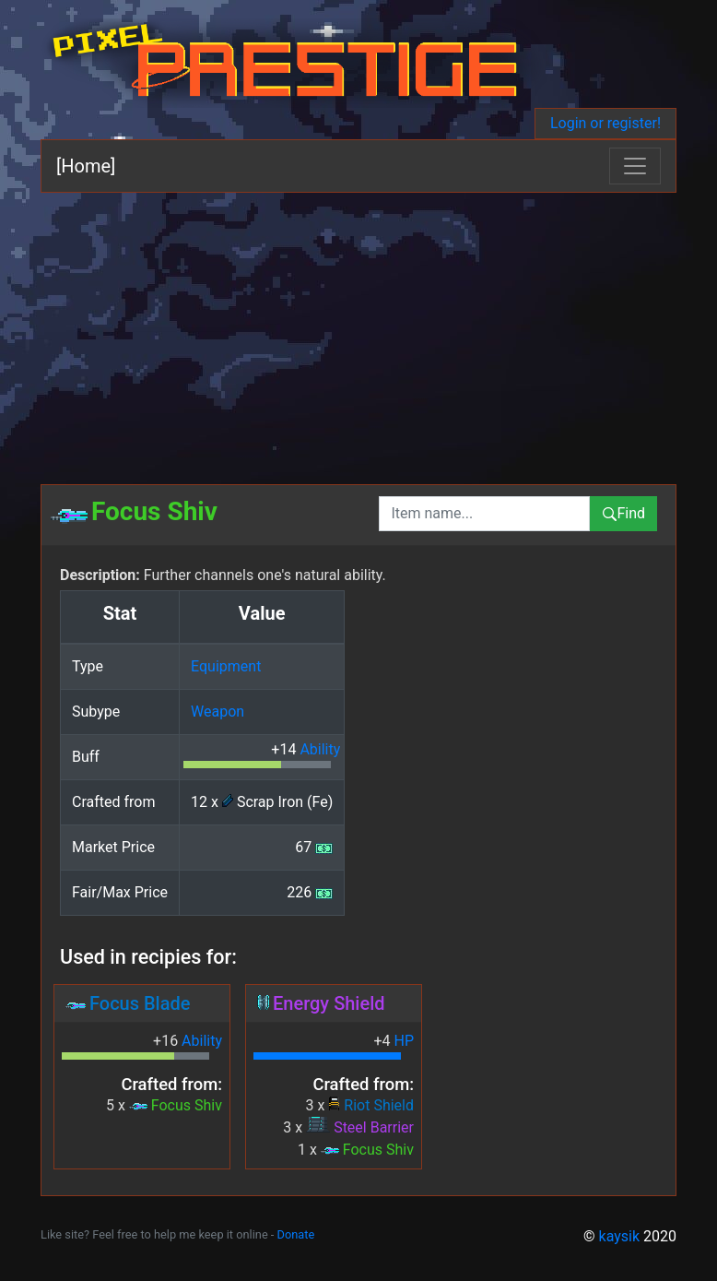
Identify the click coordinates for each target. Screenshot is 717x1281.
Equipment (226, 666)
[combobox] (484, 513)
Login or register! (605, 123)
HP (404, 1041)
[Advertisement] (358, 331)
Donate (296, 1234)
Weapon (217, 711)
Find (623, 513)
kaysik (620, 1236)
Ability (320, 749)
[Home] (85, 166)
